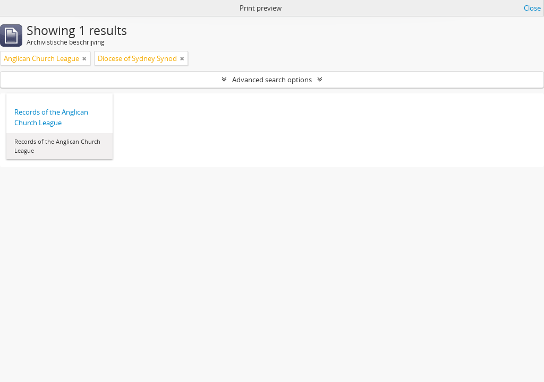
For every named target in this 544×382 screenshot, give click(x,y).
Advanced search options (272, 79)
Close (532, 8)
